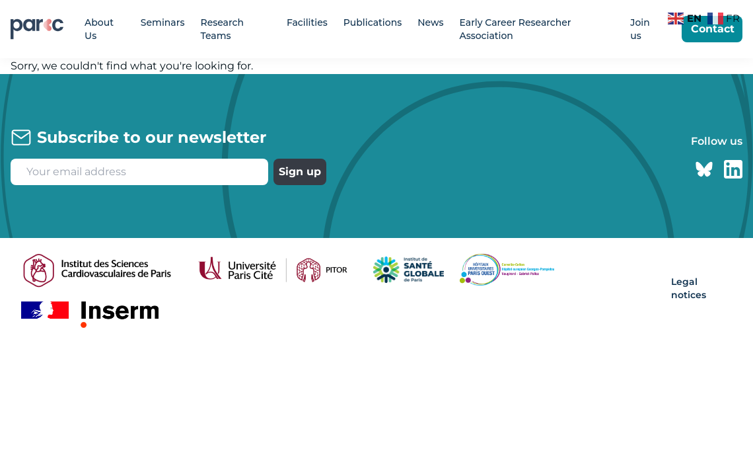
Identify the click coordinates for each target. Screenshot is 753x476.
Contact (713, 28)
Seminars (163, 22)
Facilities (307, 22)
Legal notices (688, 288)
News (430, 22)
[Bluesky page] (704, 169)
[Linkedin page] (733, 169)
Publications (372, 22)
